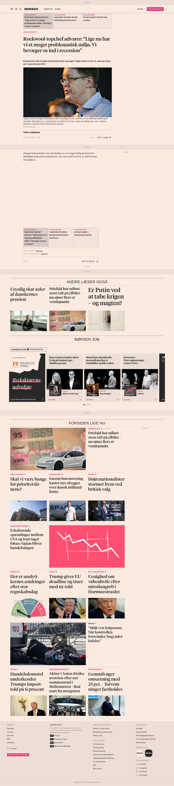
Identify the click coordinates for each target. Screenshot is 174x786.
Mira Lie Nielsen (17, 474)
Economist (56, 742)
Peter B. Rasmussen (31, 132)
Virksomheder (30, 32)
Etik (94, 765)
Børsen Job (97, 735)
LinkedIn (141, 764)
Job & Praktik (141, 732)
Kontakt (139, 728)
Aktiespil (10, 742)
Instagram (141, 768)
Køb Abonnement (155, 9)
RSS (8, 739)
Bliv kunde (97, 768)
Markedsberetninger (19, 526)
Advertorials (141, 742)
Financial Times (58, 739)
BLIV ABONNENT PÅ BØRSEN (18, 755)
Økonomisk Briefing (60, 746)
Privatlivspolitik (99, 751)
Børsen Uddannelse (101, 728)
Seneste (10, 735)
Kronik (91, 624)
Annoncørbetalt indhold (146, 739)
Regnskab (39, 251)
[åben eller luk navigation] (12, 9)
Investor (14, 572)
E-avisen (13, 748)
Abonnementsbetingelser (103, 754)
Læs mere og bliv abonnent (59, 732)
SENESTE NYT (47, 9)
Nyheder (10, 728)
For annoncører (99, 761)
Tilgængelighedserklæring (103, 758)
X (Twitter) (141, 775)
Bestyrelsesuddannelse (102, 732)
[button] (16, 9)
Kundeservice (98, 744)
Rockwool (44, 254)
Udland (91, 474)
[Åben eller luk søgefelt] (20, 9)
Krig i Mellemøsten (96, 572)
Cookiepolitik (98, 747)
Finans (55, 735)
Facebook (141, 771)
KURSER (57, 9)
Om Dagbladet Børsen (145, 735)
